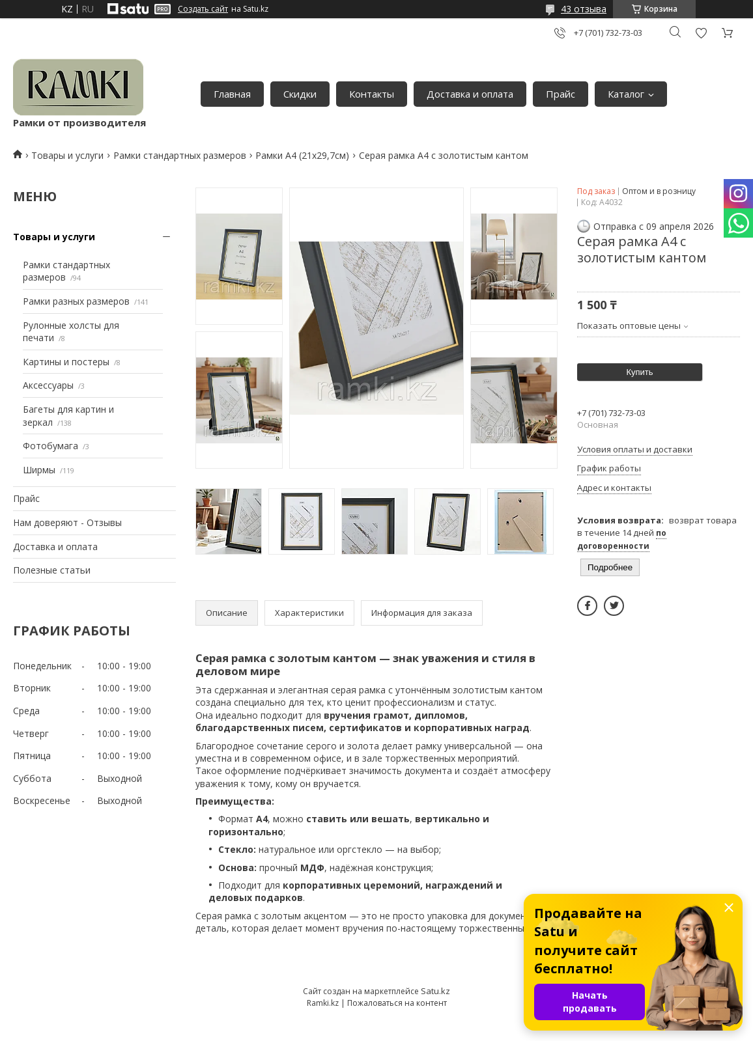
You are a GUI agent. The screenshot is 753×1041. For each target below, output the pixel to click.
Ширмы (39, 470)
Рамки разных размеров (76, 301)
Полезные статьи (52, 570)
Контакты (371, 93)
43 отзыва (583, 9)
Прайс (560, 93)
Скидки (300, 93)
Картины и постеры (66, 361)
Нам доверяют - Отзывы (67, 522)
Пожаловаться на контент (397, 1002)
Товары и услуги (67, 155)
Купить (639, 372)
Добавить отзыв (701, 32)
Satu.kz (435, 991)
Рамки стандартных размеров (179, 155)
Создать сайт (203, 9)
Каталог (626, 93)
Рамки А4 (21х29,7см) (302, 155)
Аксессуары (48, 385)
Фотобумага (50, 445)
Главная (232, 93)
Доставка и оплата (470, 93)
